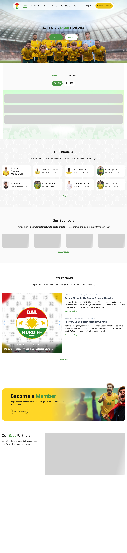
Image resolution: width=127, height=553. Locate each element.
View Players (63, 196)
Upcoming (69, 83)
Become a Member (104, 6)
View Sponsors (63, 252)
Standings (72, 76)
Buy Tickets (35, 6)
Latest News (65, 6)
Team (76, 6)
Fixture (54, 6)
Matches (54, 76)
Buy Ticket (56, 37)
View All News (63, 359)
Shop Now (71, 37)
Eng (89, 6)
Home (25, 6)
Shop (46, 6)
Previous (57, 83)
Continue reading (72, 311)
